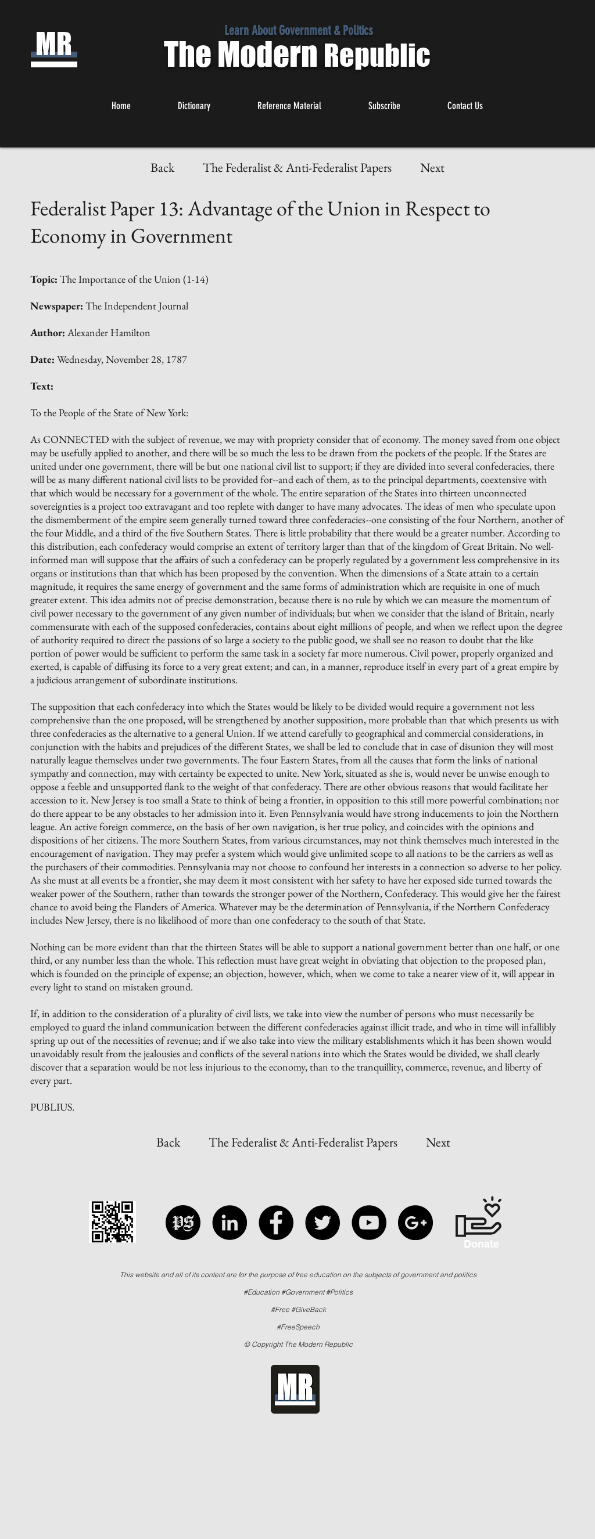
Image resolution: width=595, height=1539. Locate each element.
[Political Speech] (183, 1222)
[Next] (432, 167)
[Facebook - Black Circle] (276, 1222)
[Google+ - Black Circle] (415, 1222)
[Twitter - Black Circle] (322, 1222)
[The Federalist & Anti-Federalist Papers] (297, 167)
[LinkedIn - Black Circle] (229, 1222)
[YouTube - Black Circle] (369, 1222)
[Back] (162, 167)
